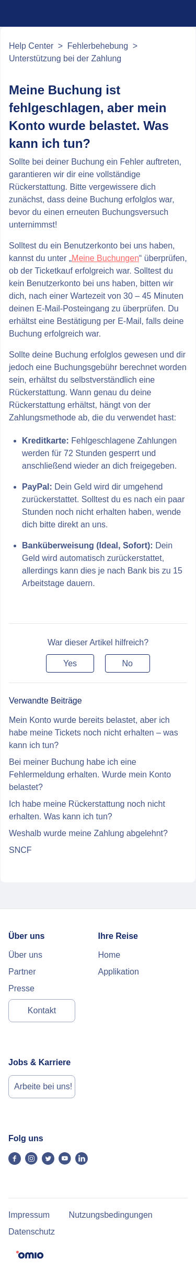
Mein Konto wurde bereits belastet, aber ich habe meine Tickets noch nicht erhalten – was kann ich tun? (93, 733)
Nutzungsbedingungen (111, 1214)
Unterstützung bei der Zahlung (65, 58)
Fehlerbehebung (98, 45)
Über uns (25, 954)
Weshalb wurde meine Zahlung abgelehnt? (88, 833)
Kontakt (42, 1010)
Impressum (29, 1214)
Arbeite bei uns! (43, 1086)
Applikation (118, 971)
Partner (22, 971)
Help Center (31, 45)
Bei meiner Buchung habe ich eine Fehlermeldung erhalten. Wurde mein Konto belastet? (90, 774)
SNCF (20, 850)
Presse (21, 988)
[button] (70, 663)
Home (109, 954)
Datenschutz (31, 1231)
